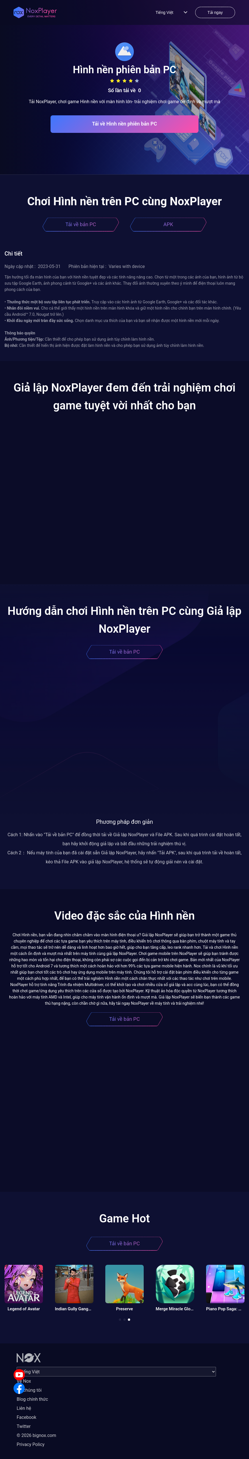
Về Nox (24, 1381)
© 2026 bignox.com (36, 1435)
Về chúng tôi (29, 1390)
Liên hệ (24, 1408)
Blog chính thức (32, 1399)
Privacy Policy (31, 1444)
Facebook (26, 1417)
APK (168, 224)
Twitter (23, 1426)
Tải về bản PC (80, 224)
